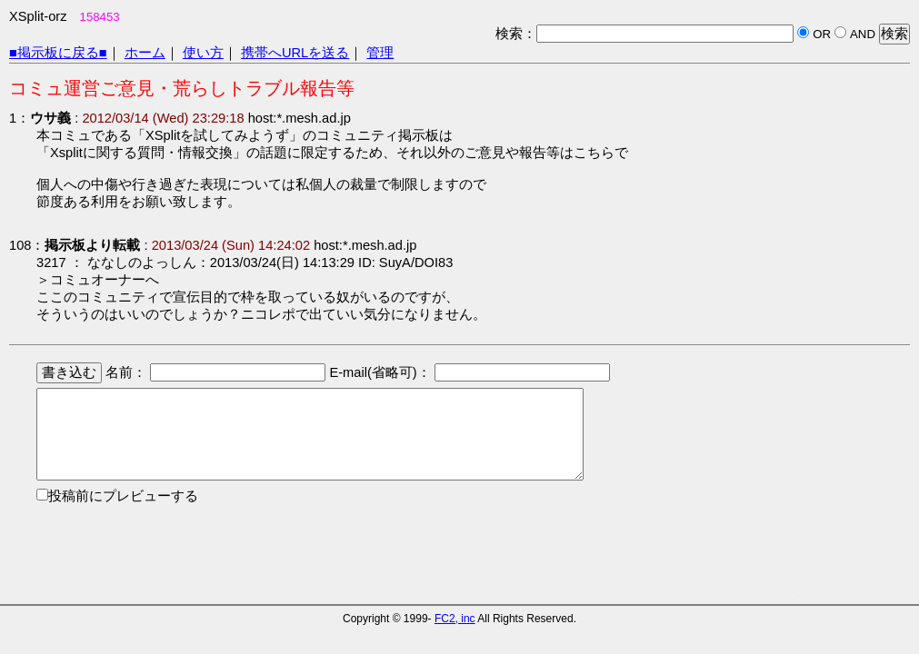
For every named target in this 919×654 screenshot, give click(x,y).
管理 (380, 52)
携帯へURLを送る (295, 52)
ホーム (145, 52)
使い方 (203, 52)
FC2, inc (455, 618)
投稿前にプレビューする (123, 496)
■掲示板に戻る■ (58, 52)
